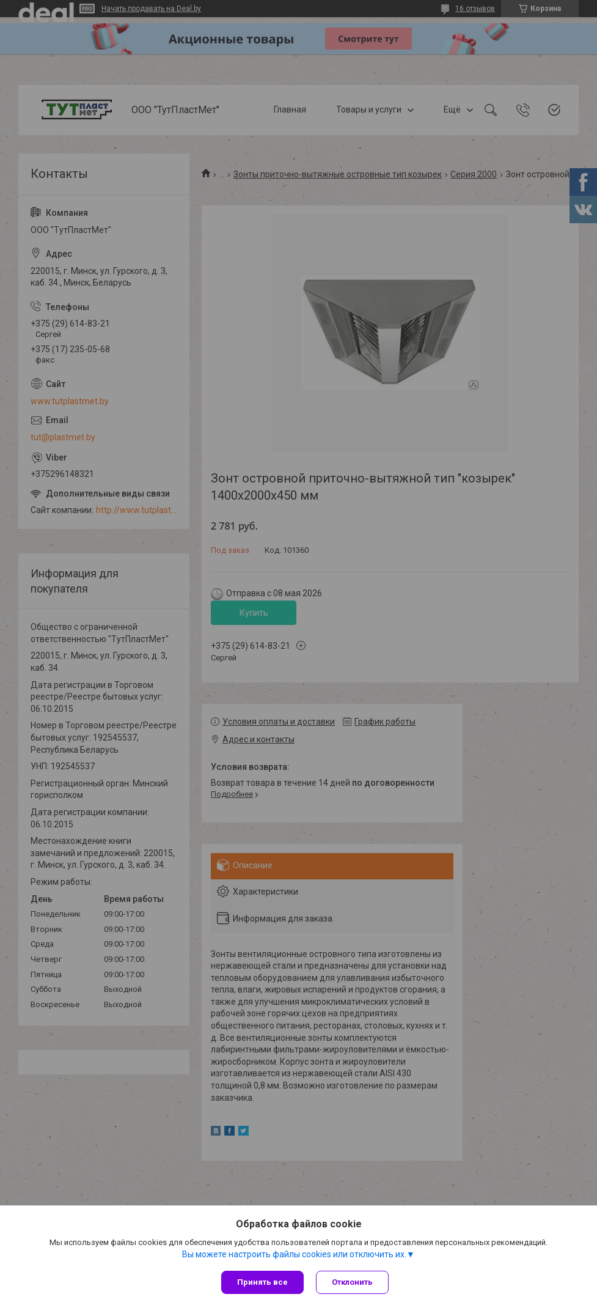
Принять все (262, 1282)
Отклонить (352, 1282)
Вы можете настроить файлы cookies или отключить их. (294, 1254)
